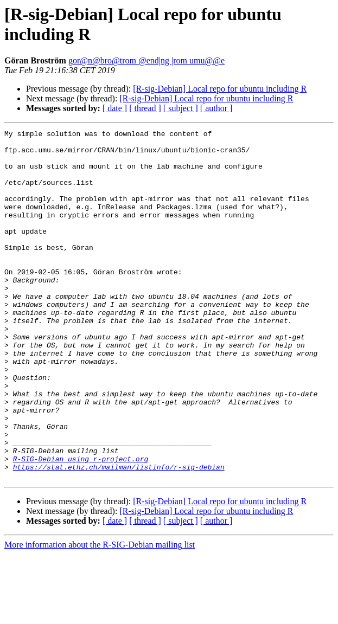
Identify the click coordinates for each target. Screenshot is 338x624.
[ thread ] (145, 108)
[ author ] (216, 108)
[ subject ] (180, 108)
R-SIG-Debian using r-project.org (81, 525)
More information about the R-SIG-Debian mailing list (99, 614)
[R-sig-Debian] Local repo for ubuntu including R (220, 88)
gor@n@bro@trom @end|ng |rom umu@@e (146, 60)
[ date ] (115, 108)
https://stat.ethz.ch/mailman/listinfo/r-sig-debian (119, 535)
